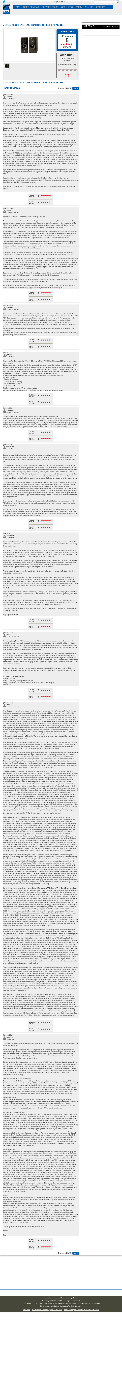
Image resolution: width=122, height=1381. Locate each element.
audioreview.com (92, 1310)
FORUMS (100, 7)
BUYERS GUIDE (50, 7)
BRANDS (89, 7)
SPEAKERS (67, 7)
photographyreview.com (74, 1310)
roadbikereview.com (40, 1310)
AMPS (79, 7)
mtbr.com (26, 1310)
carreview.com (56, 1310)
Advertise (48, 1298)
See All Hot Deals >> (110, 26)
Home (17, 7)
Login (56, 1)
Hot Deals (88, 26)
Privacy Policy (72, 1298)
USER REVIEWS (31, 7)
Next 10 (75, 88)
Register (62, 1)
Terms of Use (59, 1298)
